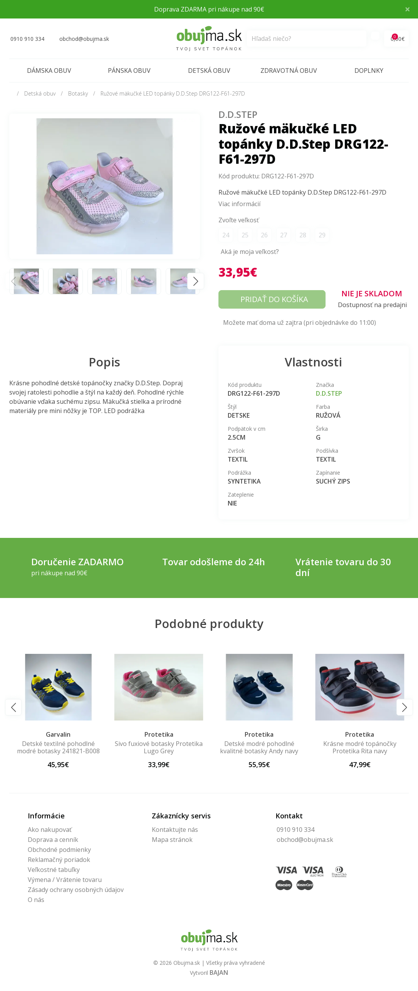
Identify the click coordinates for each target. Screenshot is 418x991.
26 (264, 235)
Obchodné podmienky (59, 849)
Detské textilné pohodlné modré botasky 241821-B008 (159, 747)
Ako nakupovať (50, 829)
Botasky (78, 93)
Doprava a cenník (53, 839)
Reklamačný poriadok (59, 859)
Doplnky (368, 70)
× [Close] (407, 9)
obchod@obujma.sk (305, 839)
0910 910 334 (295, 829)
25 (245, 235)
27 (283, 235)
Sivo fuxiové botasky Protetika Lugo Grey (259, 747)
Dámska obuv (49, 70)
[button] (195, 281)
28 (302, 235)
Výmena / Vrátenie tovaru (65, 879)
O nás (36, 899)
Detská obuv (209, 70)
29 (322, 235)
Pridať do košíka (274, 299)
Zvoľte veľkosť (238, 220)
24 (225, 235)
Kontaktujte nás (175, 829)
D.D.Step (237, 114)
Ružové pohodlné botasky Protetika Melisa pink (58, 747)
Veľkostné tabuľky (54, 869)
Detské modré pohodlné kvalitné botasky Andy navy (360, 747)
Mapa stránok (172, 839)
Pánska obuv (129, 70)
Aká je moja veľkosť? (250, 251)
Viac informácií (239, 204)
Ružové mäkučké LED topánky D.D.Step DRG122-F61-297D (173, 93)
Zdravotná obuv (288, 70)
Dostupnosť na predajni (372, 305)
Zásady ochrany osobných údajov (76, 889)
